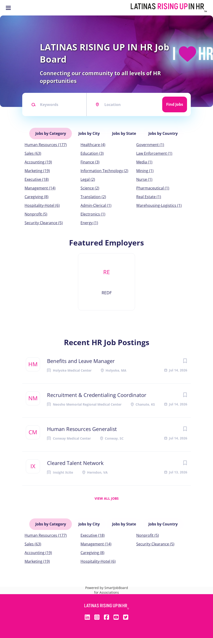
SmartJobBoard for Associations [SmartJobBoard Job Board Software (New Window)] (111, 587)
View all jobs (107, 497)
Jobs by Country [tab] (162, 132)
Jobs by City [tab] (89, 132)
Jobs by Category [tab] (51, 132)
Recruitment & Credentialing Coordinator (96, 393)
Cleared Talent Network (75, 461)
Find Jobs (174, 104)
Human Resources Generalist (82, 427)
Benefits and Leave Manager (81, 359)
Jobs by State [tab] (124, 132)
